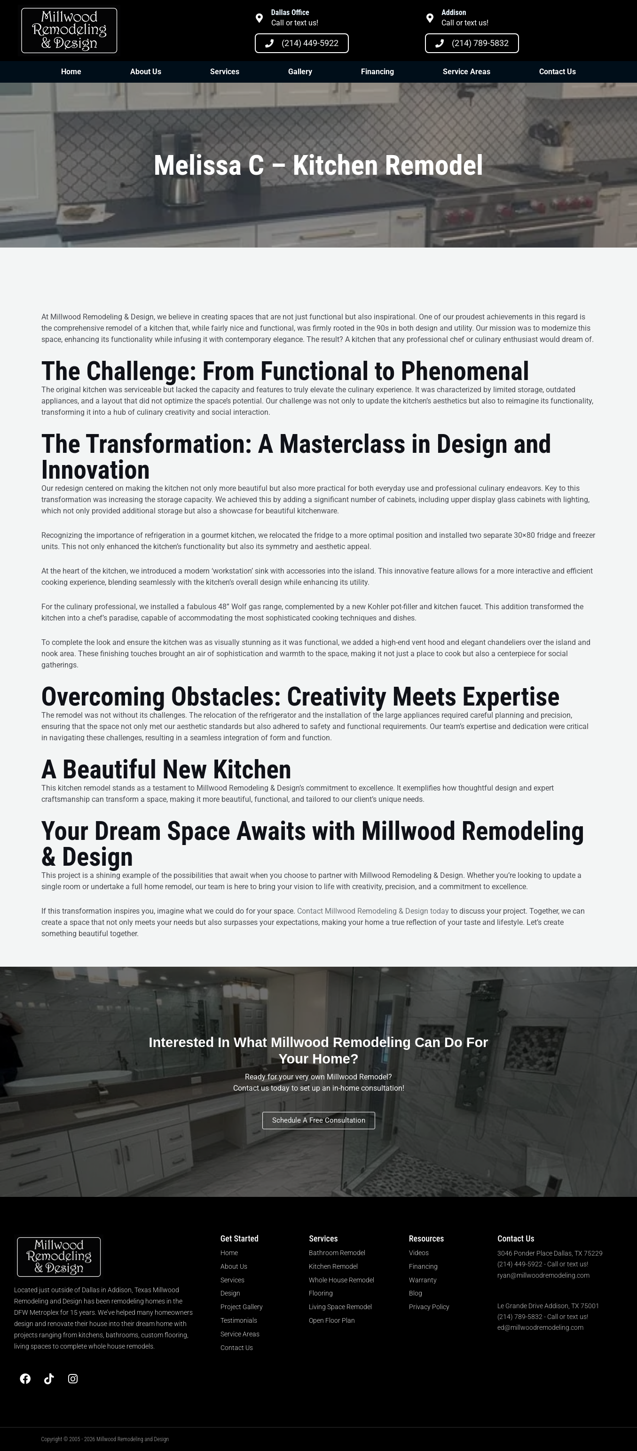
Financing (377, 71)
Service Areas (466, 71)
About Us (145, 71)
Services (224, 71)
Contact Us (557, 71)
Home (71, 71)
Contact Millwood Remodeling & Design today (373, 911)
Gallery (300, 71)
